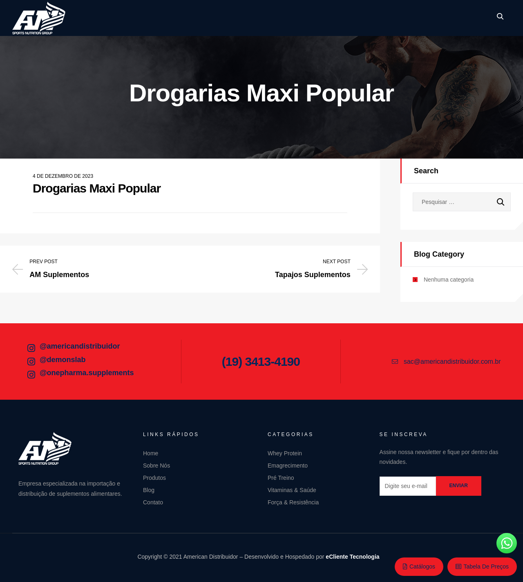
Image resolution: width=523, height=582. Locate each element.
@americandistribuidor (80, 346)
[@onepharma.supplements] (31, 374)
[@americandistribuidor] (31, 348)
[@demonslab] (31, 361)
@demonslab (63, 360)
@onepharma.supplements (87, 373)
